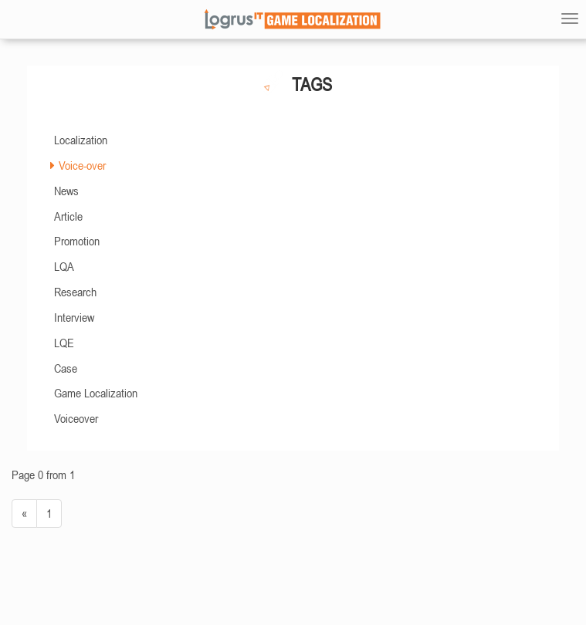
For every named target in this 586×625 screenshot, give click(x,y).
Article (68, 216)
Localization (80, 140)
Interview (74, 317)
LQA (64, 266)
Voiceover (76, 418)
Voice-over (82, 165)
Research (75, 292)
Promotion (77, 241)
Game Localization (95, 393)
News (66, 191)
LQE (64, 343)
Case (65, 368)
